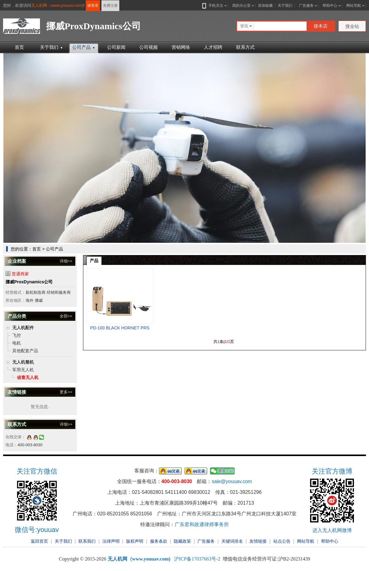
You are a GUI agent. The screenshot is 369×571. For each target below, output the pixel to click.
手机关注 (214, 5)
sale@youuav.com (232, 481)
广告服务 (306, 5)
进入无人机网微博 (332, 530)
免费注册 (110, 5)
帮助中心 (330, 5)
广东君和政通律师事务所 (202, 524)
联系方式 (245, 47)
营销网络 (181, 47)
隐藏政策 (182, 541)
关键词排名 (232, 541)
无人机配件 (23, 327)
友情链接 (258, 541)
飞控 (16, 335)
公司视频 (148, 47)
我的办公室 (241, 5)
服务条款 (158, 541)
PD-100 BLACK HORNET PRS (119, 327)
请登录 (92, 5)
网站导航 (353, 5)
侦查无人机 (27, 377)
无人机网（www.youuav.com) (57, 5)
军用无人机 (23, 369)
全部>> (66, 316)
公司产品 (83, 47)
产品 (94, 260)
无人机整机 (23, 362)
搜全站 (352, 26)
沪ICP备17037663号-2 (197, 558)
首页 (19, 47)
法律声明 (111, 541)
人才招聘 (213, 47)
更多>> (66, 392)
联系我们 (87, 541)
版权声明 (134, 541)
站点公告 (282, 541)
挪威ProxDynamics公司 (29, 281)
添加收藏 (265, 5)
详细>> (66, 261)
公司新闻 (116, 47)
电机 (16, 343)
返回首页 (39, 541)
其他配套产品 (25, 350)
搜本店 (320, 26)
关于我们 (285, 5)
